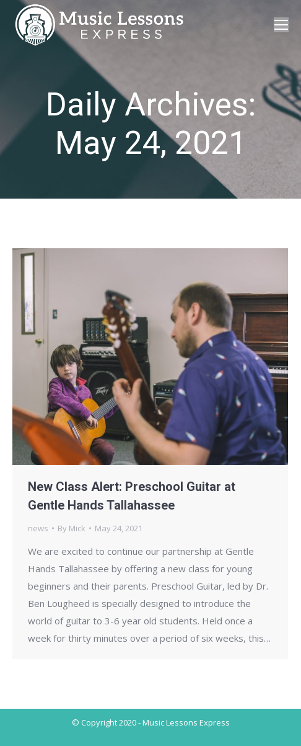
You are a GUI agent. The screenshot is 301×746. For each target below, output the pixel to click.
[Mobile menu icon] (281, 24)
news (38, 528)
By (71, 528)
